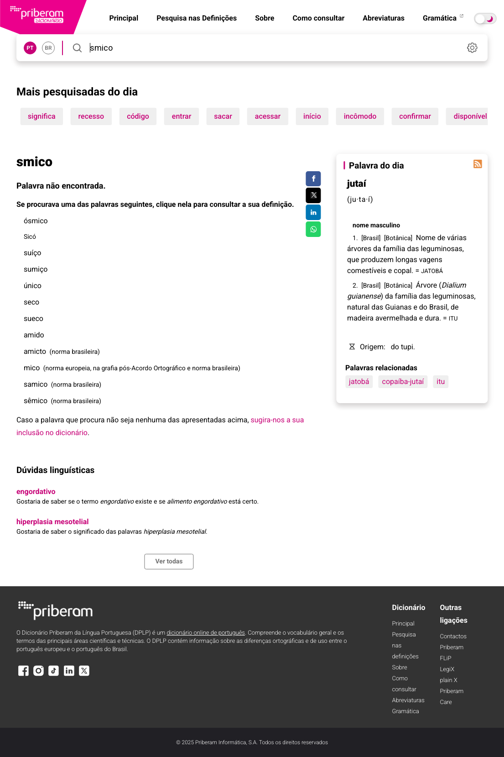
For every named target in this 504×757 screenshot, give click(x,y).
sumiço (36, 269)
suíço (33, 252)
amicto (35, 351)
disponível (470, 116)
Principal (403, 623)
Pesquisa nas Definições (196, 18)
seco (31, 302)
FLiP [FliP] (445, 658)
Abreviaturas (384, 18)
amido (34, 335)
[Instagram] (38, 675)
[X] (84, 675)
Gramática (444, 18)
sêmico (35, 400)
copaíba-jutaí (403, 381)
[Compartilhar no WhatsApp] (313, 229)
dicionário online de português (205, 633)
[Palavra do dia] (477, 163)
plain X (448, 680)
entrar (181, 116)
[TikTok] (54, 675)
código (138, 116)
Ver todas (168, 561)
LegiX (447, 669)
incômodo (360, 116)
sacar (223, 116)
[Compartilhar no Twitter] (313, 195)
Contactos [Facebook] (453, 636)
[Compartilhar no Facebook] (313, 179)
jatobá (359, 381)
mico (32, 367)
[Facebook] (23, 675)
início (312, 116)
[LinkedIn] (69, 675)
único (33, 285)
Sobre (264, 18)
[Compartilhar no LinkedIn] (313, 212)
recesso (91, 116)
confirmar (415, 116)
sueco (33, 318)
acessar (268, 116)
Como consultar (318, 18)
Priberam (451, 647)
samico (35, 384)
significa (42, 116)
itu (440, 381)
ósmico (36, 220)
